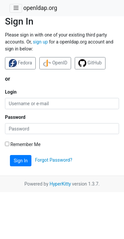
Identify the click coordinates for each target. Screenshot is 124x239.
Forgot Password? (53, 160)
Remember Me (23, 144)
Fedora (20, 63)
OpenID (55, 63)
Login (11, 92)
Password (15, 117)
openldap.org (40, 8)
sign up (40, 41)
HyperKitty (60, 184)
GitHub (90, 63)
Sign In (21, 160)
